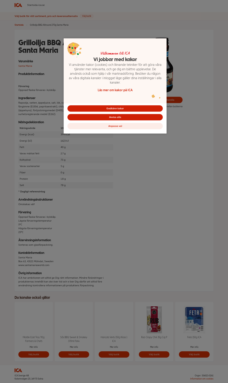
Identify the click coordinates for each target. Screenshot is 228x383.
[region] (115, 86)
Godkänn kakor (115, 108)
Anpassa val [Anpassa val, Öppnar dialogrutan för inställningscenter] (115, 126)
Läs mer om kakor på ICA (115, 90)
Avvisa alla (115, 117)
